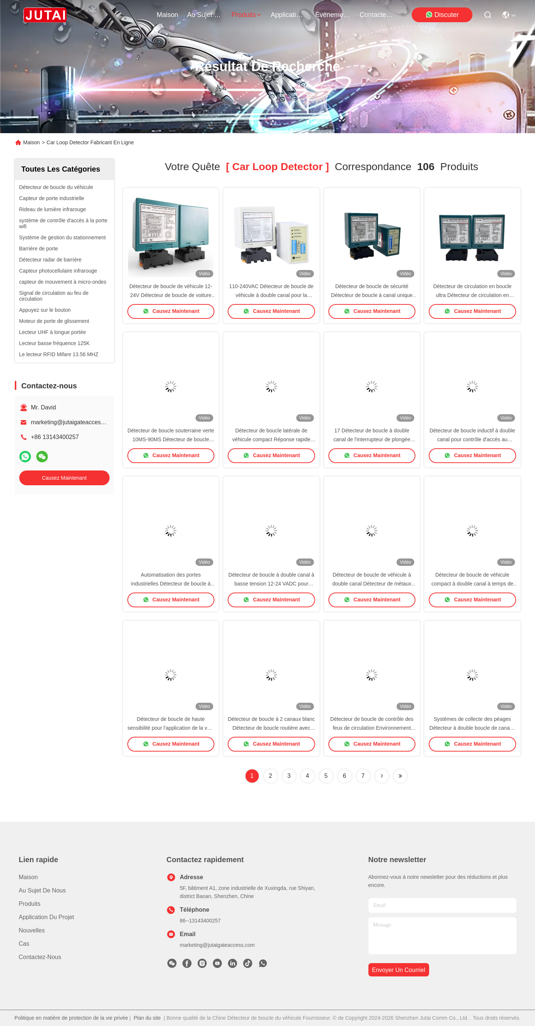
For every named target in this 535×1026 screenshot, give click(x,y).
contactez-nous (377, 14)
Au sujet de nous (42, 890)
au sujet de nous (205, 14)
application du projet (288, 14)
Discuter (442, 14)
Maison (167, 14)
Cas (24, 944)
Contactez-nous (40, 957)
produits (246, 14)
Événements (333, 14)
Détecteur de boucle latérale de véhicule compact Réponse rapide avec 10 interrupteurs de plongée (271, 439)
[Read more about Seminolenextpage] (381, 776)
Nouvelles (32, 930)
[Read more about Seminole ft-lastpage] (400, 776)
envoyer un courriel (398, 970)
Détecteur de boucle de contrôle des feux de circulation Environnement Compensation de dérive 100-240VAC (371, 728)
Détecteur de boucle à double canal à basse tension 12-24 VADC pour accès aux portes (271, 583)
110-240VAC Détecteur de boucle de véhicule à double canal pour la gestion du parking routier (271, 295)
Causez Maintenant (64, 478)
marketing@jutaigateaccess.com (74, 422)
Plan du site (147, 1018)
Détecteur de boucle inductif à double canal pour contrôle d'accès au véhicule (472, 439)
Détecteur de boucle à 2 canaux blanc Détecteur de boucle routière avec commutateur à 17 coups (271, 728)
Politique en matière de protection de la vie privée (71, 1018)
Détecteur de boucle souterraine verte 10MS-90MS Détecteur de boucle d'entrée (170, 439)
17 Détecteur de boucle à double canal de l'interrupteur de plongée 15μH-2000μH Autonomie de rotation (372, 439)
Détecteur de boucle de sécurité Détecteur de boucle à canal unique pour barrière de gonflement (371, 295)
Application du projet (46, 917)
